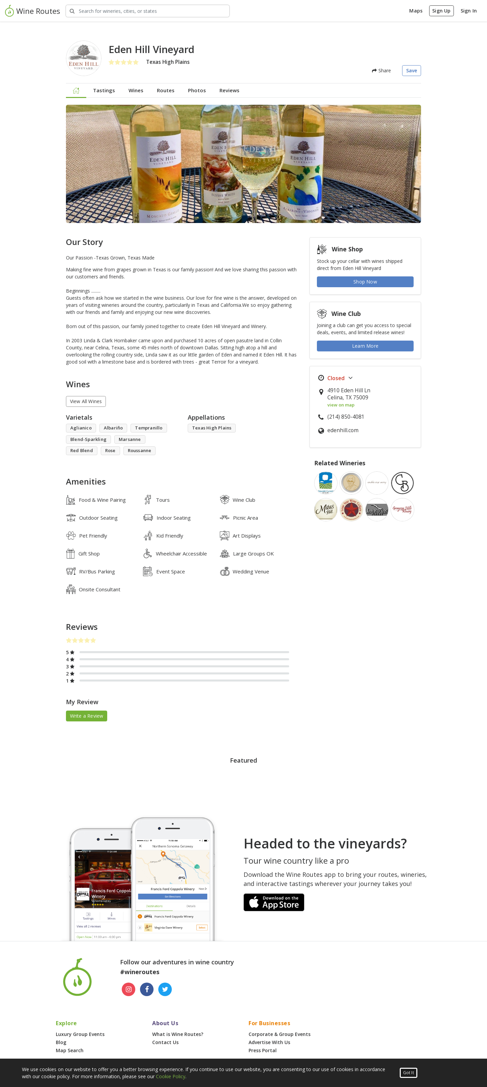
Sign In (469, 10)
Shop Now (365, 281)
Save (411, 70)
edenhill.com (342, 430)
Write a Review (86, 716)
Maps (415, 10)
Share (381, 70)
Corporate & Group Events (279, 1034)
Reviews (229, 90)
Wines (136, 90)
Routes (166, 90)
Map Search (70, 1050)
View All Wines (86, 401)
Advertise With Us (269, 1042)
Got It (408, 1073)
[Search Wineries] (148, 11)
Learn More (365, 346)
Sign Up (441, 10)
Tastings (104, 90)
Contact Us (165, 1042)
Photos (197, 90)
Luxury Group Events (80, 1034)
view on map (340, 405)
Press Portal (263, 1050)
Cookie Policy (170, 1076)
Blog (61, 1042)
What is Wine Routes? (177, 1034)
